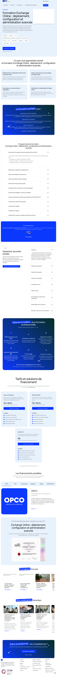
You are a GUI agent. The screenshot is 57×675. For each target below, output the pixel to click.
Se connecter (45, 1)
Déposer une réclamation (50, 670)
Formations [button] (6, 5)
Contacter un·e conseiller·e (9, 48)
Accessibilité (47, 666)
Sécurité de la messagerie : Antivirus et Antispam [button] (19, 192)
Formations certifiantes (37, 661)
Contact (21, 670)
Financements (35, 670)
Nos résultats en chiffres (25, 666)
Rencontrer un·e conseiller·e (28, 651)
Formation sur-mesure (37, 668)
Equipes (21, 663)
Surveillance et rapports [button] (13, 210)
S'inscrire (46, 5)
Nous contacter (28, 236)
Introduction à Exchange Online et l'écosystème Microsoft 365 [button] (22, 152)
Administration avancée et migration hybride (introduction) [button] (22, 215)
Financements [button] (20, 5)
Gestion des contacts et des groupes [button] (16, 183)
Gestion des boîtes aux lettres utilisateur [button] (17, 179)
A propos (21, 659)
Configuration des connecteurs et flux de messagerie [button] (20, 188)
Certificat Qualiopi (23, 668)
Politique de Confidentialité (48, 664)
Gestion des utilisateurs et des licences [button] (17, 174)
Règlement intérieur (49, 668)
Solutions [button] (12, 5)
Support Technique (49, 671)
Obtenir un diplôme (36, 659)
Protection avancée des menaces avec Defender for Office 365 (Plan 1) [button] (24, 197)
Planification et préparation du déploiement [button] (18, 170)
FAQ (46, 661)
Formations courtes (36, 663)
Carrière (21, 665)
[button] (31, 5)
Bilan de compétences (37, 665)
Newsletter (47, 659)
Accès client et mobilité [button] (13, 206)
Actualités (22, 661)
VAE (33, 666)
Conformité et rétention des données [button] (17, 201)
